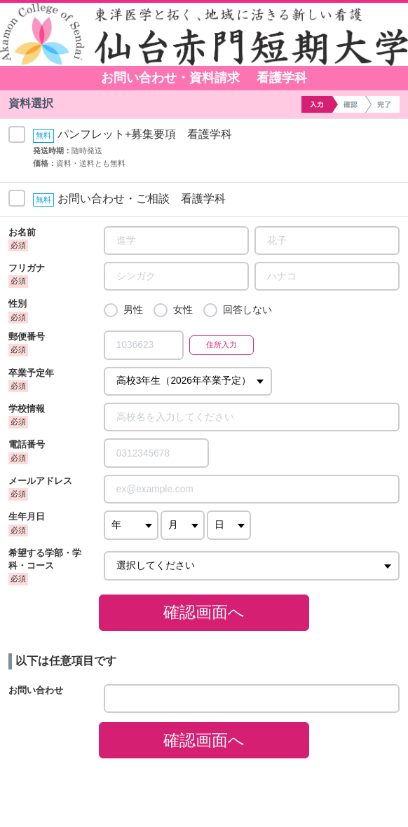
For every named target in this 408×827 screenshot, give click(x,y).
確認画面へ (204, 612)
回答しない (247, 310)
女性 (183, 310)
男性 (133, 310)
